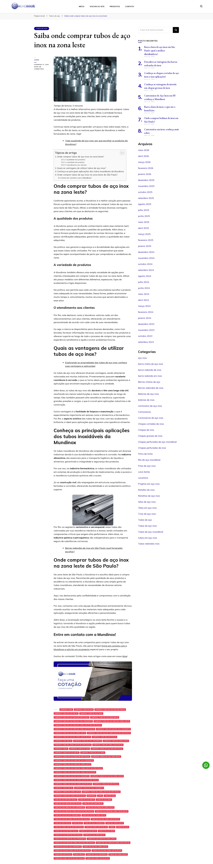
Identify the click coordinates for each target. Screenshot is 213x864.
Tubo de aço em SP (86, 799)
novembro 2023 (146, 330)
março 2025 (144, 234)
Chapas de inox (146, 429)
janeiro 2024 (144, 318)
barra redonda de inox (149, 369)
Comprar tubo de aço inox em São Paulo (72, 717)
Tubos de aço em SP (88, 831)
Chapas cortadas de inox (151, 423)
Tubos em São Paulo (63, 854)
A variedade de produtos (75, 162)
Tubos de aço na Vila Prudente (68, 846)
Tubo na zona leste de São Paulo (69, 827)
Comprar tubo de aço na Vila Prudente (113, 729)
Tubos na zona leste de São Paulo (69, 858)
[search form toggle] (201, 6)
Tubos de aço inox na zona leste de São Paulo (74, 842)
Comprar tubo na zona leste (116, 741)
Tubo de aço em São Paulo (66, 799)
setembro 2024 (146, 270)
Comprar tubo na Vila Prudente (87, 741)
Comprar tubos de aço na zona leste (107, 776)
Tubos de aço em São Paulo (66, 831)
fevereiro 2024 (145, 312)
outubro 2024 (145, 264)
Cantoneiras (144, 411)
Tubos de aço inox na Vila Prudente (70, 839)
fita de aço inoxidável (149, 459)
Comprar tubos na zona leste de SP (70, 795)
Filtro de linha (145, 453)
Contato (129, 6)
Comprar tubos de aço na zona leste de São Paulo (76, 780)
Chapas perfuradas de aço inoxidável (157, 441)
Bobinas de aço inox (148, 393)
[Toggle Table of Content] (121, 153)
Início (81, 6)
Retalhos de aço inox (149, 495)
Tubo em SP (77, 823)
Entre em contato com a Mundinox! (76, 178)
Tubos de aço (41, 28)
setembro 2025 (146, 198)
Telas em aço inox (147, 507)
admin (36, 60)
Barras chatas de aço (149, 381)
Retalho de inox (146, 489)
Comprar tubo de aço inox (91, 713)
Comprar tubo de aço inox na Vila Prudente (73, 721)
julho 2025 (143, 210)
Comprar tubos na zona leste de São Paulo (101, 792)
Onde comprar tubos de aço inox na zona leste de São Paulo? (87, 174)
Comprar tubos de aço (79, 748)
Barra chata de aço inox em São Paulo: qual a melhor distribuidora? (159, 50)
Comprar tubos (61, 748)
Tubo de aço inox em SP (93, 803)
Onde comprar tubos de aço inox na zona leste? (80, 156)
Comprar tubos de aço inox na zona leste (72, 764)
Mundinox (91, 795)
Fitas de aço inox (147, 465)
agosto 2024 (144, 276)
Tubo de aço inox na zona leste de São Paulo (74, 811)
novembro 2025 (146, 186)
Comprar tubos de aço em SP (67, 752)
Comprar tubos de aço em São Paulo (106, 748)
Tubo (100, 795)
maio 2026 (143, 150)
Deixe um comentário (42, 68)
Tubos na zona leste (118, 854)
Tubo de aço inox (104, 799)
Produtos (115, 6)
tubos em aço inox (147, 537)
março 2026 (144, 162)
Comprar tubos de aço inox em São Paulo (72, 756)
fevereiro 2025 (145, 240)
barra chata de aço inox (150, 363)
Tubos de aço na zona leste (95, 846)
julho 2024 (143, 282)
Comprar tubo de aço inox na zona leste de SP (74, 729)
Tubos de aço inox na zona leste (101, 839)
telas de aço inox (147, 501)
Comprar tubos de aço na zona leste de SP (73, 784)
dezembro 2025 (146, 180)
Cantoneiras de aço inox (150, 417)
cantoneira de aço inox (150, 405)
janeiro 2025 (144, 246)
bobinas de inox (146, 399)
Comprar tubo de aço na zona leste (70, 733)
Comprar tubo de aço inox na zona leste (111, 721)
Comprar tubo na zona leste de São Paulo (73, 745)
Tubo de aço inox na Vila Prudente (69, 807)
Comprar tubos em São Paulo (105, 784)
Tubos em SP (79, 854)
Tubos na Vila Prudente (96, 854)
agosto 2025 (144, 204)
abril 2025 (143, 228)
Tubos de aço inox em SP (94, 835)
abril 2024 (143, 300)
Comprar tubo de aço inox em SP (104, 717)
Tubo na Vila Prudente (94, 823)
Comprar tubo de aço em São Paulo (110, 709)
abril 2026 (143, 156)
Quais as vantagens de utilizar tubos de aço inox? (81, 168)
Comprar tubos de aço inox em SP (106, 756)
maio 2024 (143, 294)
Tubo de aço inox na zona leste (100, 807)
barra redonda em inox (150, 375)
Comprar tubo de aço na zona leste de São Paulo (109, 733)
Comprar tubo (66, 709)
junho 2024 (144, 288)
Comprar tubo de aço (84, 709)
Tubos (112, 827)
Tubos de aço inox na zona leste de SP (113, 842)
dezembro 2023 (146, 324)
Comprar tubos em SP (64, 788)
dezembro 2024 (146, 252)
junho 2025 (144, 216)
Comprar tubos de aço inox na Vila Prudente (74, 760)
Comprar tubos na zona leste (67, 792)
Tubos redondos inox (148, 543)
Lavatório (143, 477)
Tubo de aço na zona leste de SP (105, 819)
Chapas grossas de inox (150, 435)
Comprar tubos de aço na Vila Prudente (72, 776)
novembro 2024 (146, 258)
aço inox (142, 357)
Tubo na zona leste (114, 823)
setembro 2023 (146, 342)
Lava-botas (144, 471)
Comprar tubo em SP (63, 741)
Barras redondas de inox (150, 387)
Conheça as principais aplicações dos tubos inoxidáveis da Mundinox (90, 171)
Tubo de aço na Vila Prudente (67, 815)
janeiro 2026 (144, 174)
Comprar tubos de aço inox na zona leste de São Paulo (78, 768)
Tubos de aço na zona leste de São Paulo (72, 850)
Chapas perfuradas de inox (152, 447)
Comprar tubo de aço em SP (66, 713)
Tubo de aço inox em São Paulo (68, 803)
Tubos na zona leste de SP (97, 858)
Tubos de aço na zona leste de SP (106, 850)
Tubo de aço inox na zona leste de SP (112, 811)
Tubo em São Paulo (63, 823)
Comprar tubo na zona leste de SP (108, 745)
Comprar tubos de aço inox (92, 752)
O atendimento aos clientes (76, 165)
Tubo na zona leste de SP (96, 827)
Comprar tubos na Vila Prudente (89, 788)
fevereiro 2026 (145, 168)
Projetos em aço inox (149, 483)
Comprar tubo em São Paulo (104, 737)
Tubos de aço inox (106, 831)
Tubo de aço (109, 795)
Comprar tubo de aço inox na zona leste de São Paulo (78, 725)
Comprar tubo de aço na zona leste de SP (72, 737)
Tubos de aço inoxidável (150, 531)
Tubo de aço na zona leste (93, 815)
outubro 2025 (145, 192)
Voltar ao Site (97, 6)
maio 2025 (143, 222)
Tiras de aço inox (147, 513)
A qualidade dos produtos (75, 159)
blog (124, 656)
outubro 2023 (145, 336)
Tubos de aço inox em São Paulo (68, 835)
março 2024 (144, 306)
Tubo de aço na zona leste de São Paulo (72, 819)
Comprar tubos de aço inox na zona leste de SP (75, 772)
